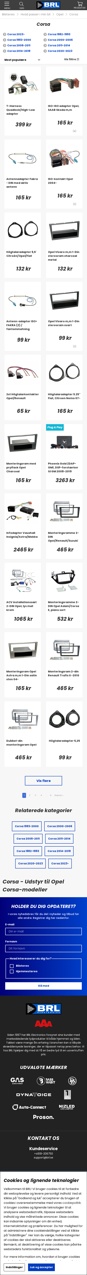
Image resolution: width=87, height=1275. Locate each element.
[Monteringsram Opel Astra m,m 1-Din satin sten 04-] (22, 677)
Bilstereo (8, 14)
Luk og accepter (41, 1267)
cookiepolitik (71, 1203)
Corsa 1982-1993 (59, 34)
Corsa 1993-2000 (19, 40)
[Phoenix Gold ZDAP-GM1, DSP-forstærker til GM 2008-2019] (64, 469)
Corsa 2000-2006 (60, 40)
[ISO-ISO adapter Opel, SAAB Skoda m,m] (64, 111)
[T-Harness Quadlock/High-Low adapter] (22, 111)
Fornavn (11, 941)
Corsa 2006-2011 (18, 45)
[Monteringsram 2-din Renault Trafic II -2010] (64, 677)
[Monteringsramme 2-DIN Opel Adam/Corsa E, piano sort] (64, 607)
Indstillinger (14, 1267)
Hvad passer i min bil (35, 14)
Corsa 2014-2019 (18, 51)
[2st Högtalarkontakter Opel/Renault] (22, 399)
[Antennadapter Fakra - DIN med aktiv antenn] (22, 184)
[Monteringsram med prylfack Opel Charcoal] (22, 469)
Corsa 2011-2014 (59, 45)
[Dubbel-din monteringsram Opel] (22, 746)
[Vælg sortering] (15, 60)
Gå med (43, 986)
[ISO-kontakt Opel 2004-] (64, 184)
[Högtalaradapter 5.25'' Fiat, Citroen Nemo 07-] (64, 399)
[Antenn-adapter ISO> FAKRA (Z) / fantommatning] (22, 326)
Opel (59, 14)
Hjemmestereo (24, 971)
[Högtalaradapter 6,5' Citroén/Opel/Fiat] (22, 257)
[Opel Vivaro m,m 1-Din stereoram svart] (64, 326)
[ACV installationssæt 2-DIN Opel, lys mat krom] (22, 607)
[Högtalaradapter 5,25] (64, 746)
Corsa (73, 14)
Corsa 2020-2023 (60, 51)
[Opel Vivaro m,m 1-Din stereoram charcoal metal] (64, 257)
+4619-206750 (43, 1153)
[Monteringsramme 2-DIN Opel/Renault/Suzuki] (64, 538)
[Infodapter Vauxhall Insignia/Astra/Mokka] (22, 538)
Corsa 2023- (16, 34)
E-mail (9, 924)
